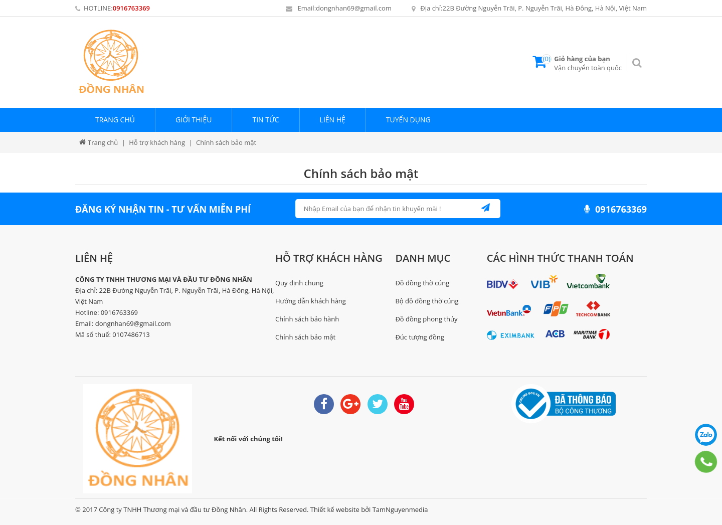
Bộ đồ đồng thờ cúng (426, 300)
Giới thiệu (193, 119)
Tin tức (265, 119)
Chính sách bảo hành (307, 318)
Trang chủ (115, 119)
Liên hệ (332, 119)
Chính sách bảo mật (361, 173)
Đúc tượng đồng (419, 336)
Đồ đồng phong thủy (426, 318)
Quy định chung (299, 282)
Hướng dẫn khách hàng (310, 300)
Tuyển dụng (408, 119)
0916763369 (131, 8)
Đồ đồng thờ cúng (422, 282)
